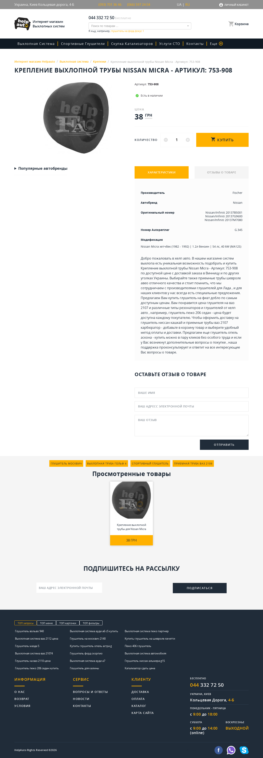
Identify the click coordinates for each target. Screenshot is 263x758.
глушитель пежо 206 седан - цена (194, 312)
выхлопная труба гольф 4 (107, 463)
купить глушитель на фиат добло (194, 298)
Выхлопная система (36, 43)
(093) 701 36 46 (109, 4)
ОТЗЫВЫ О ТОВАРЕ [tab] (221, 172)
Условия (22, 705)
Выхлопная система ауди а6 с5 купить (94, 631)
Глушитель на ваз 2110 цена (33, 661)
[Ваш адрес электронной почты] (69, 588)
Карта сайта (143, 712)
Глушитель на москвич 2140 (88, 638)
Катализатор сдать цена (140, 668)
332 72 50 (207, 685)
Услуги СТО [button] (169, 43)
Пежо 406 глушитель (138, 646)
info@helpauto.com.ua (196, 750)
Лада (227, 288)
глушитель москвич (66, 463)
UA (179, 4)
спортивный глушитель (150, 463)
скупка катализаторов (132, 43)
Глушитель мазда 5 (27, 646)
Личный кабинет (236, 5)
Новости (81, 698)
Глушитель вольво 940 (29, 631)
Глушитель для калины (84, 668)
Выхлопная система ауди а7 (87, 661)
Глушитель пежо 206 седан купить (37, 668)
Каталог (139, 705)
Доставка (140, 691)
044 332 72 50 (101, 17)
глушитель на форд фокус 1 (127, 31)
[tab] (43, 681)
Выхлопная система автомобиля (145, 653)
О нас (19, 691)
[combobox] (140, 25)
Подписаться (200, 588)
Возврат (21, 698)
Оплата (138, 698)
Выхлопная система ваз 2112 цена (36, 638)
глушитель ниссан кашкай (161, 322)
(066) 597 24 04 (138, 4)
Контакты (195, 43)
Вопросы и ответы (90, 691)
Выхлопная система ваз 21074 (34, 653)
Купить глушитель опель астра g (91, 646)
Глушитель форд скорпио (86, 653)
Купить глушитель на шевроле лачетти (150, 638)
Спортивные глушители (83, 43)
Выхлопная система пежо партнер (147, 631)
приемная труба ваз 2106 (193, 463)
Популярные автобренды (42, 168)
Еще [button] (216, 43)
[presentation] (137, 587)
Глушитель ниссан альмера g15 (145, 661)
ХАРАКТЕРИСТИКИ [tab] (161, 172)
